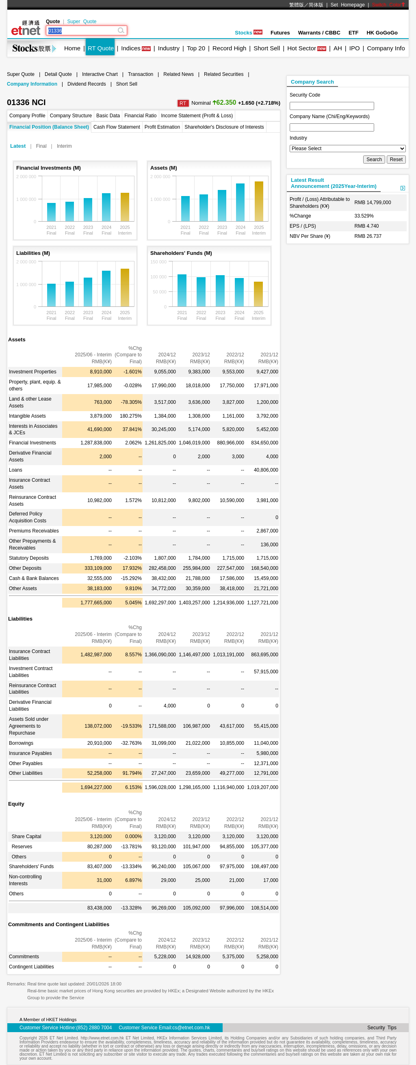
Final (41, 146)
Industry (169, 48)
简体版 (316, 5)
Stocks (248, 33)
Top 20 (196, 48)
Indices (131, 48)
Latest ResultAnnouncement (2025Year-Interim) (334, 183)
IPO (354, 48)
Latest (18, 146)
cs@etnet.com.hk (191, 1028)
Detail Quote (58, 74)
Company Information (32, 84)
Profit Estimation (162, 127)
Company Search (312, 82)
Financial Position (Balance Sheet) (49, 127)
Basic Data (108, 116)
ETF (354, 33)
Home (72, 48)
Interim (64, 146)
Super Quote (81, 21)
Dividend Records (86, 84)
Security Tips (381, 1028)
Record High (229, 48)
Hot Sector (301, 48)
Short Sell (267, 48)
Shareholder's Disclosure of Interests (224, 127)
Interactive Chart (100, 74)
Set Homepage (348, 5)
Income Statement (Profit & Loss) (197, 116)
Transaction (140, 74)
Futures (280, 33)
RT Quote (101, 48)
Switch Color (388, 5)
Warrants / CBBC (319, 33)
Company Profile (27, 116)
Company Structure (71, 116)
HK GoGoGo (382, 33)
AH (338, 48)
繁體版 (296, 5)
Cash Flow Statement (116, 127)
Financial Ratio (140, 116)
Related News (178, 74)
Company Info (386, 48)
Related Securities (223, 74)
